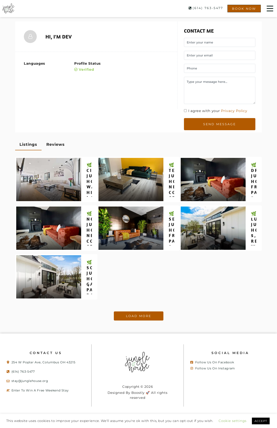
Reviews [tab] (55, 141)
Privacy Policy (235, 111)
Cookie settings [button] (247, 413)
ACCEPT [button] (138, 421)
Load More (138, 313)
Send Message (219, 123)
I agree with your (216, 111)
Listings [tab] (28, 141)
